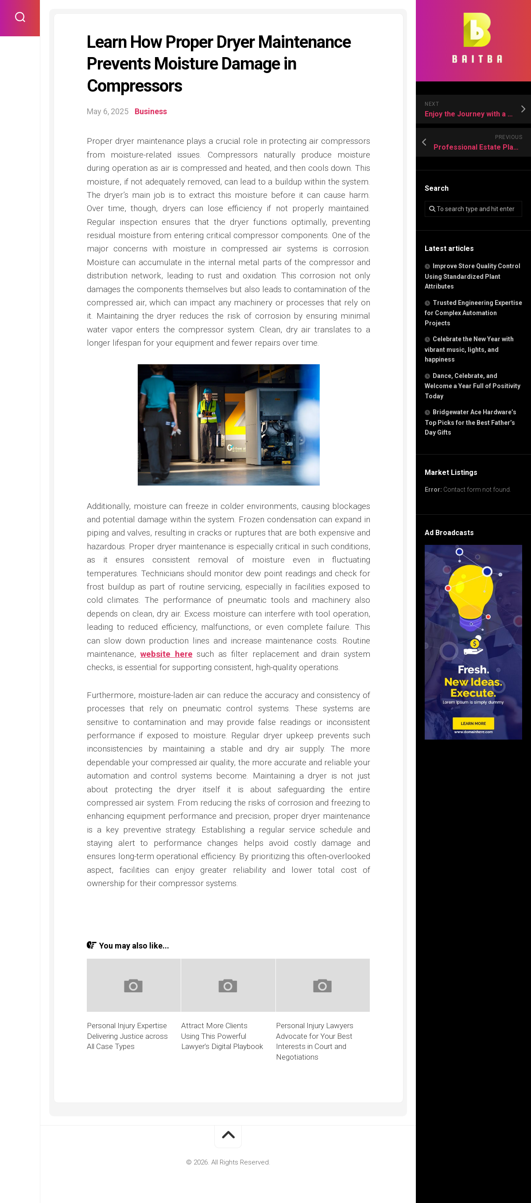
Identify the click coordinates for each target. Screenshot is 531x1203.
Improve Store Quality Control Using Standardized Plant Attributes (472, 276)
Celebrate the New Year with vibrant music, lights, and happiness (469, 349)
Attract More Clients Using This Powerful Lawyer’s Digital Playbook (222, 1036)
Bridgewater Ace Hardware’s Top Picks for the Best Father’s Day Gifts (470, 422)
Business (151, 111)
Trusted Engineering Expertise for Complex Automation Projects (473, 313)
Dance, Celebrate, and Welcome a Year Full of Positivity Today (472, 386)
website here (166, 654)
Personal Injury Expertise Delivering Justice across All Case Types (127, 1036)
